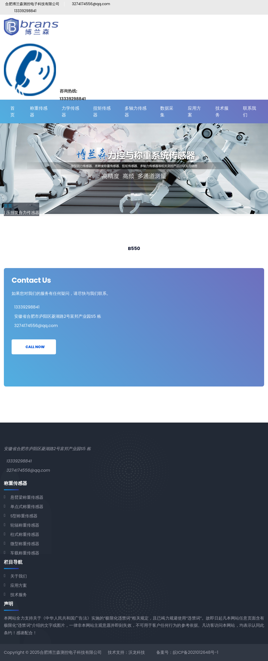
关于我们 (18, 576)
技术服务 (222, 111)
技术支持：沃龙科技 (126, 652)
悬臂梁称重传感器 (26, 497)
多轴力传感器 (136, 111)
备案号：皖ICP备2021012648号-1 (187, 652)
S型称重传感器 (23, 516)
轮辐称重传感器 (24, 525)
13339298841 (25, 10)
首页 (12, 111)
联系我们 (249, 111)
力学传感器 (70, 111)
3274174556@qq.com (91, 3)
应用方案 (194, 111)
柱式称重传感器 (24, 534)
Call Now (35, 346)
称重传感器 (38, 111)
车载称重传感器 (24, 553)
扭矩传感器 (102, 111)
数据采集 (166, 111)
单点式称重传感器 (26, 507)
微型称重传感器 (24, 544)
